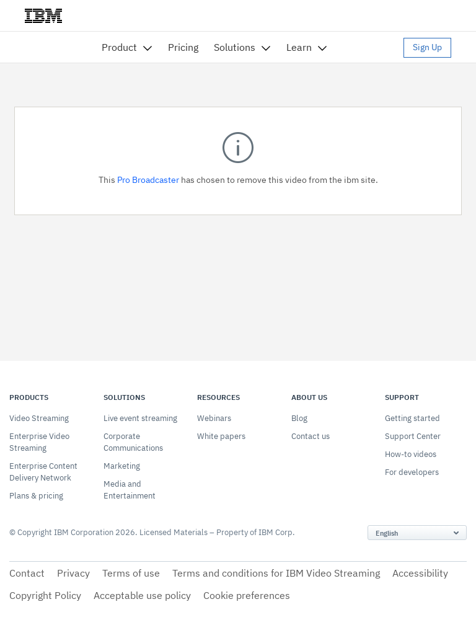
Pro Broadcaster (148, 179)
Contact (27, 573)
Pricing (183, 47)
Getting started (412, 418)
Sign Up (427, 47)
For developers (412, 472)
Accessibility (420, 573)
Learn (299, 47)
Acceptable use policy (142, 595)
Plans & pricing (36, 495)
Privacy (73, 573)
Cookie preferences (246, 595)
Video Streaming (39, 418)
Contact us (310, 436)
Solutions (234, 47)
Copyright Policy (45, 595)
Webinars (214, 418)
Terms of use (131, 573)
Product (119, 47)
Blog (299, 418)
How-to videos (410, 454)
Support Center (413, 436)
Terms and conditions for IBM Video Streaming (276, 573)
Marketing (122, 466)
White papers (221, 436)
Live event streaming (140, 418)
